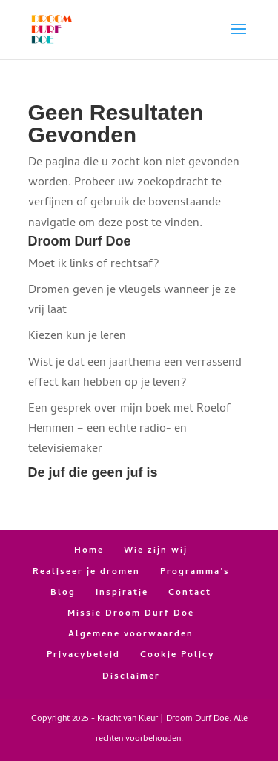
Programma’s (195, 572)
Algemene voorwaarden (130, 634)
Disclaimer (131, 677)
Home (89, 551)
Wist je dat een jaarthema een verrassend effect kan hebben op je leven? (135, 373)
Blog (63, 593)
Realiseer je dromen (86, 572)
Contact (189, 593)
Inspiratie (122, 593)
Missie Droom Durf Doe (130, 614)
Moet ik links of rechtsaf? (93, 264)
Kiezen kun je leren (77, 336)
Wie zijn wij (156, 551)
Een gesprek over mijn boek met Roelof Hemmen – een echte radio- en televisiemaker (129, 429)
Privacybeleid (83, 655)
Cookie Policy (177, 655)
